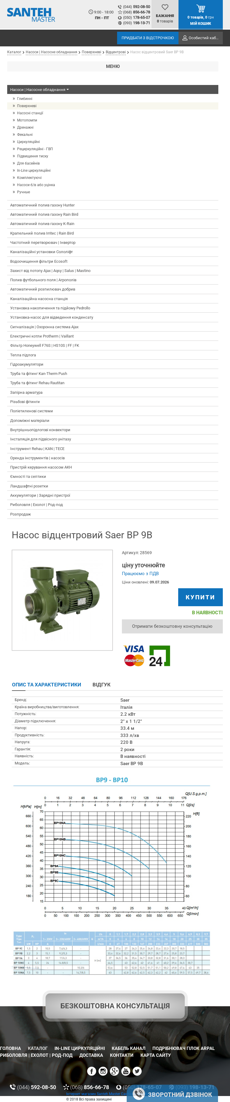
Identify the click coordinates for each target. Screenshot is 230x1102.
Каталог (38, 1048)
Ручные (23, 192)
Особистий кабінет (206, 38)
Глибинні (24, 99)
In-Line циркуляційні (34, 170)
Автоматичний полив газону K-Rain (42, 223)
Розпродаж (20, 514)
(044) (136, 6)
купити (200, 597)
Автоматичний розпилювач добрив (42, 289)
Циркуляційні (28, 142)
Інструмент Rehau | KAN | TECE (37, 448)
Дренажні (25, 127)
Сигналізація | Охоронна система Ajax (44, 327)
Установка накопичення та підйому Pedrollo (50, 308)
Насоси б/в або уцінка (36, 185)
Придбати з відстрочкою (148, 38)
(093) (136, 23)
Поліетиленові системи (31, 411)
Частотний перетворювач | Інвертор (42, 242)
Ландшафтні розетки (29, 486)
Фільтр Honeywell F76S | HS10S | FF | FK (44, 345)
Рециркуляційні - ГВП (35, 149)
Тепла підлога (23, 355)
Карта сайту (155, 1055)
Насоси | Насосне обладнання (40, 89)
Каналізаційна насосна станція (39, 299)
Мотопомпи (27, 120)
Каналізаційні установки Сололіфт (41, 252)
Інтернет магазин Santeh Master (93, 1094)
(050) (136, 17)
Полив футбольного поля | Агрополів (43, 280)
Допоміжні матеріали (29, 420)
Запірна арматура (26, 392)
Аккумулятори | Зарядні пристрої (40, 495)
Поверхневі (27, 106)
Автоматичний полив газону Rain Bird (44, 214)
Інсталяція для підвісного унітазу (40, 439)
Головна (10, 1048)
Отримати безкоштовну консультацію (172, 626)
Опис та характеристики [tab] (46, 685)
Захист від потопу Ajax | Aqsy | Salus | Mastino (50, 270)
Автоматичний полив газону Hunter (42, 205)
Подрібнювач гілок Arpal (183, 1048)
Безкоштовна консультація (115, 1006)
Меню (113, 66)
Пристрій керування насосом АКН (41, 467)
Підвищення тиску (32, 156)
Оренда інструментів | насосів (37, 458)
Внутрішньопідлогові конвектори (40, 430)
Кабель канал (129, 1048)
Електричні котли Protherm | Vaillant (42, 336)
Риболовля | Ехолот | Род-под (36, 504)
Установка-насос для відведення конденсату (51, 317)
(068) (136, 12)
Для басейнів (28, 163)
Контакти (122, 1055)
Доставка (91, 1055)
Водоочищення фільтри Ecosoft (38, 261)
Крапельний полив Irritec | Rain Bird (42, 233)
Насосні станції (30, 113)
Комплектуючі (29, 178)
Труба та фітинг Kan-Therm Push (38, 373)
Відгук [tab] (102, 685)
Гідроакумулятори (26, 364)
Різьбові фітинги (25, 401)
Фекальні (25, 135)
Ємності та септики (28, 476)
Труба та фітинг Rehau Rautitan (37, 383)
